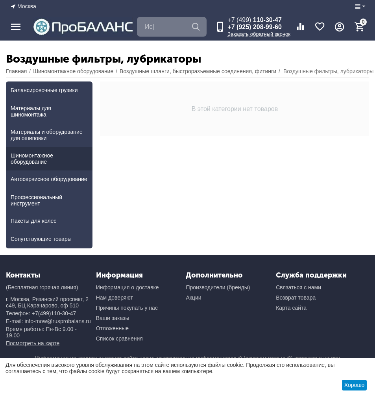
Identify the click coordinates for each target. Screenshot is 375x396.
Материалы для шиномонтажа (31, 111)
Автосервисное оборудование (49, 179)
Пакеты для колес (33, 221)
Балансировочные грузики (44, 90)
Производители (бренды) (218, 287)
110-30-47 (254, 20)
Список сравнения (119, 338)
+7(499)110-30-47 (54, 313)
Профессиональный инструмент (36, 200)
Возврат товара (296, 297)
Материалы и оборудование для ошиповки (47, 135)
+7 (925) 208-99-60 (254, 27)
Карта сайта (291, 308)
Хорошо (354, 385)
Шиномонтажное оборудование (32, 158)
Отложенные (112, 328)
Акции (193, 297)
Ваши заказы (112, 318)
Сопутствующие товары (41, 239)
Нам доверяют (114, 297)
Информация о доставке (127, 287)
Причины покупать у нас (127, 308)
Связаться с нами (298, 287)
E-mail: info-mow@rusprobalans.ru (48, 321)
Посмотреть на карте (32, 343)
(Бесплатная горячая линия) (42, 287)
